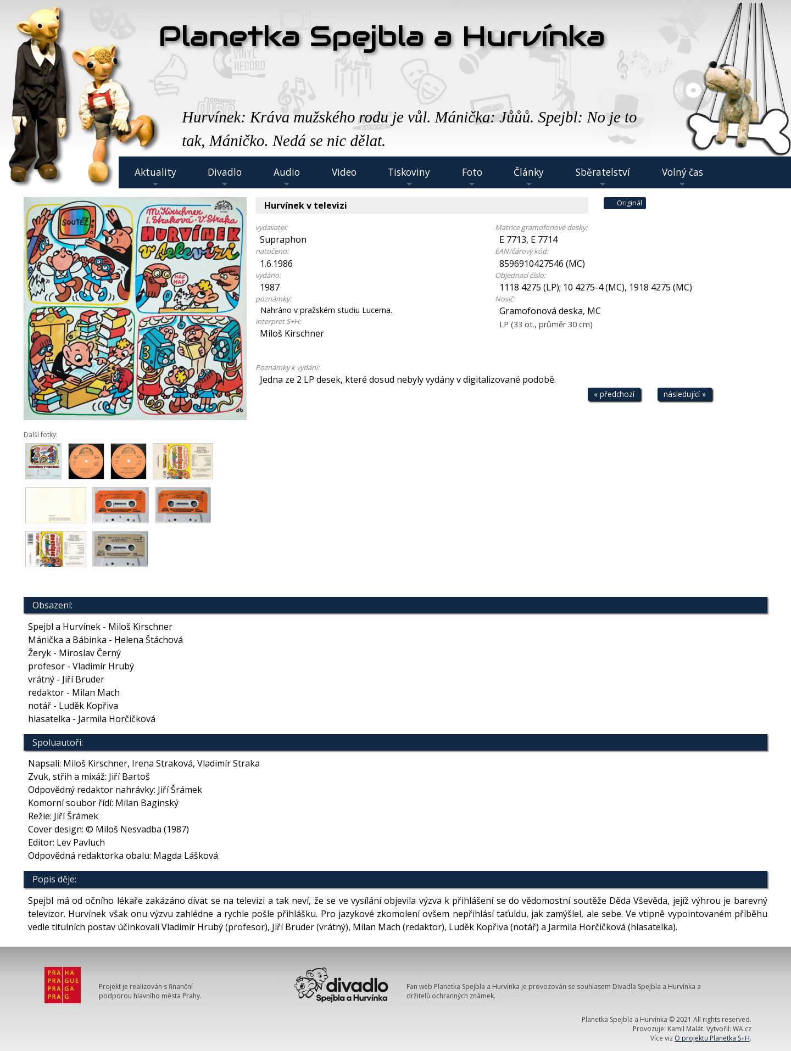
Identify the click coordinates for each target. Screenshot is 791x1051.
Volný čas (682, 177)
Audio (287, 177)
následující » (685, 394)
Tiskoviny (409, 177)
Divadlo (225, 177)
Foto (472, 177)
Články (529, 177)
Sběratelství (603, 177)
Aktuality (155, 177)
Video (344, 172)
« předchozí (614, 394)
